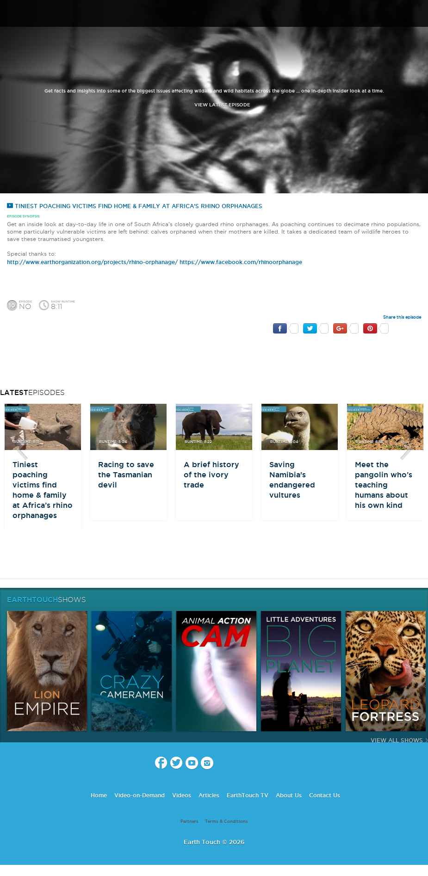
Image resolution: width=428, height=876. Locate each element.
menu (11, 14)
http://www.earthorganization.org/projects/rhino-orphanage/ (92, 262)
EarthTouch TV (247, 795)
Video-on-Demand (139, 795)
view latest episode (222, 104)
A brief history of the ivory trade (211, 474)
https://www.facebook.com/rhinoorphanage (241, 262)
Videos (181, 795)
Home (99, 795)
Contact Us (324, 795)
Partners (189, 821)
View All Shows (397, 740)
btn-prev (22, 449)
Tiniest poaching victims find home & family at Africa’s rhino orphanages (134, 206)
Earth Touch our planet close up (214, 14)
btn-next (406, 449)
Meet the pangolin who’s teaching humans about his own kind (383, 484)
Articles (208, 795)
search (417, 14)
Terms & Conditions (226, 821)
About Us (289, 795)
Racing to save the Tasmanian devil (126, 474)
